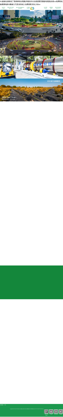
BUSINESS (20, 8)
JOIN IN (45, 8)
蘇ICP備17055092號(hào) (16, 409)
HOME (3, 8)
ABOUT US (11, 8)
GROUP (28, 8)
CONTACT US (58, 8)
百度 (5, 405)
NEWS (51, 8)
